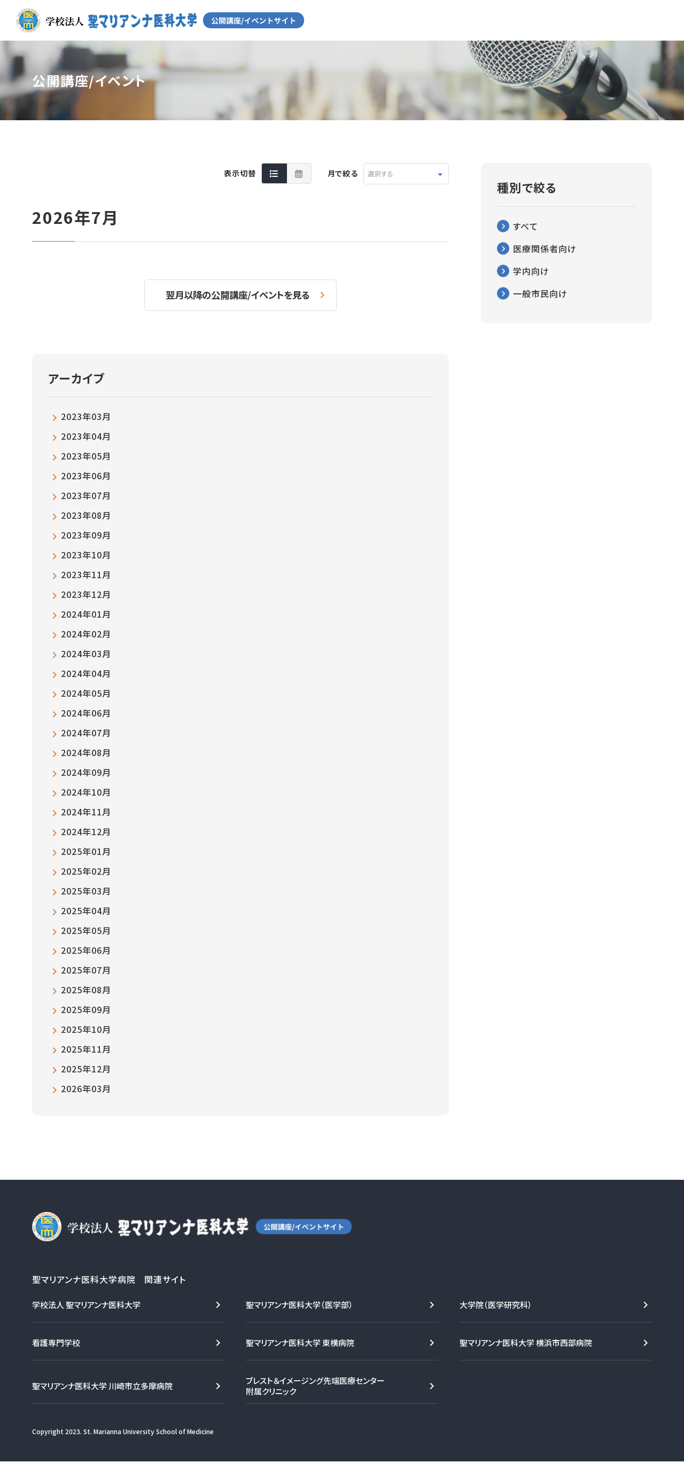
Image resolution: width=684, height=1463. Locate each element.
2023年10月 (86, 556)
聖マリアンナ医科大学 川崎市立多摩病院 (102, 1387)
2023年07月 (86, 497)
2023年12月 (86, 595)
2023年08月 (86, 516)
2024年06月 (86, 714)
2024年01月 (86, 615)
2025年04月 (86, 912)
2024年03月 (86, 655)
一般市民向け (540, 293)
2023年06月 (86, 477)
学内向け (531, 270)
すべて (525, 226)
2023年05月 (86, 457)
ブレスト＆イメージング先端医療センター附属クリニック (315, 1387)
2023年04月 (86, 437)
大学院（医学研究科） (496, 1306)
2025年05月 (86, 931)
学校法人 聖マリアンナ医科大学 (86, 1306)
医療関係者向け (545, 248)
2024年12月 (86, 833)
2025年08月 (86, 991)
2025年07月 (86, 971)
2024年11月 (86, 813)
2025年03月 (86, 892)
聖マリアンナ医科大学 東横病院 (300, 1344)
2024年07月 (86, 734)
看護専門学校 (56, 1344)
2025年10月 (86, 1030)
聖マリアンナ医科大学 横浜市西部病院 (526, 1344)
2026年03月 (86, 1090)
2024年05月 (86, 694)
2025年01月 (86, 852)
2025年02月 (86, 872)
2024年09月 (86, 773)
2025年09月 (86, 1011)
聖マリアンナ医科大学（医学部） (299, 1306)
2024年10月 (86, 793)
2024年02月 (86, 635)
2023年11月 (86, 576)
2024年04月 (86, 674)
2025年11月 (86, 1050)
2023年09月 (86, 536)
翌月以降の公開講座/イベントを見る (238, 295)
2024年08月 (86, 754)
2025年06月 (86, 951)
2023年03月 (86, 417)
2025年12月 (86, 1070)
